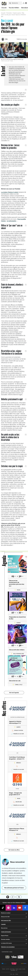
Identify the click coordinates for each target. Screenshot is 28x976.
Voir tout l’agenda (14, 692)
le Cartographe (11, 221)
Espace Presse (4, 935)
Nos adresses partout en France (14, 887)
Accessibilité (13, 970)
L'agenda (3, 924)
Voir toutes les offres (14, 850)
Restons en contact (5, 913)
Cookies (16, 974)
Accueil (3, 13)
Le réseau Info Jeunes (6, 943)
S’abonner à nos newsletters (8, 947)
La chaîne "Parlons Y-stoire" (9, 192)
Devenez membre (5, 939)
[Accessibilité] (7, 897)
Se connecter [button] (23, 3)
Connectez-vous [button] (7, 952)
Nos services (4, 928)
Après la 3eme (17, 13)
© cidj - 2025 (12, 974)
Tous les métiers (14, 7)
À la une (3, 7)
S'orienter (9, 13)
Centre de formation (6, 931)
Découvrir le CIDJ (5, 916)
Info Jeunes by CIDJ (6, 920)
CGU (16, 970)
